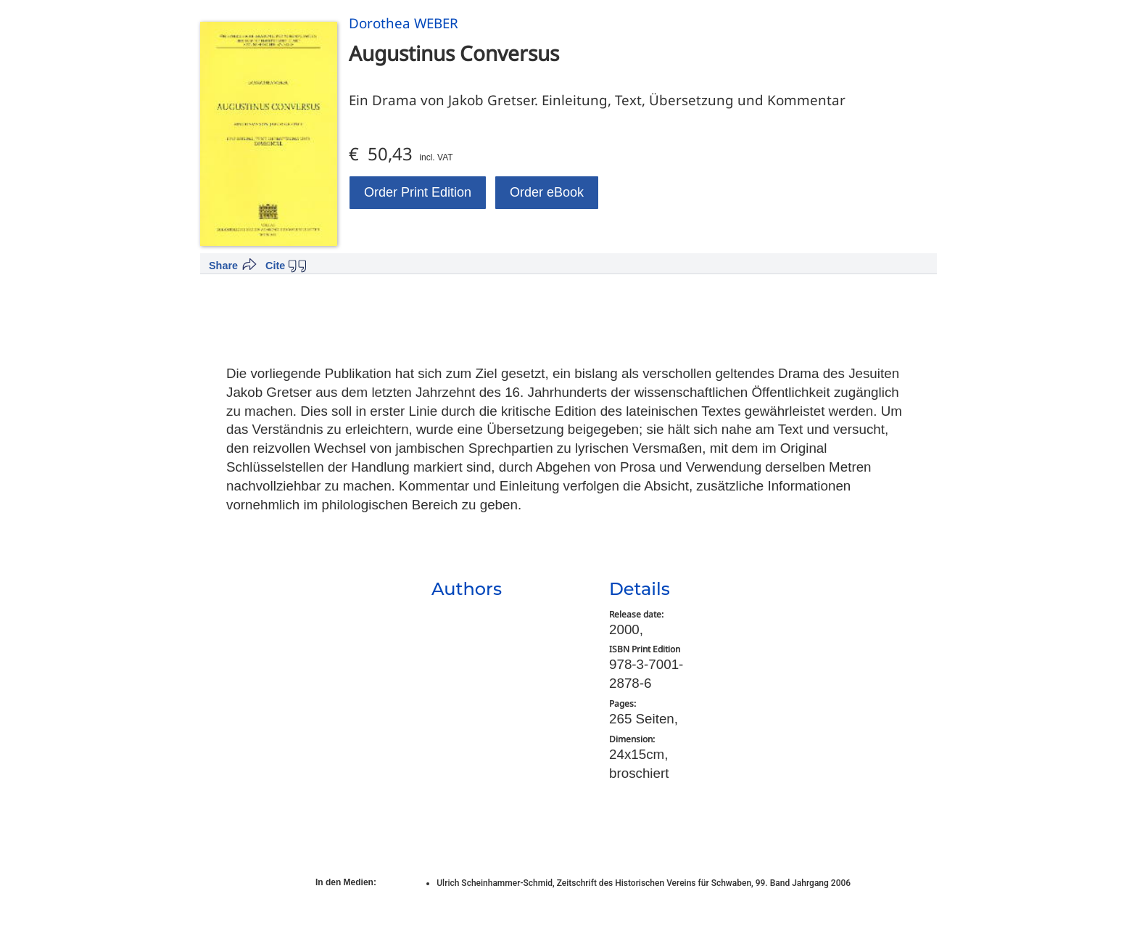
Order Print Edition (417, 192)
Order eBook (547, 192)
